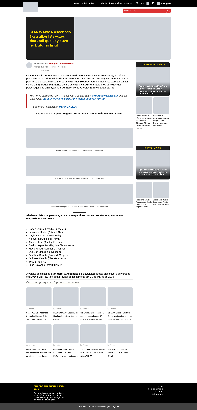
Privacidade (157, 394)
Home (76, 3)
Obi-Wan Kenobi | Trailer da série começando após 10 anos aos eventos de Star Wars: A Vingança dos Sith (92, 316)
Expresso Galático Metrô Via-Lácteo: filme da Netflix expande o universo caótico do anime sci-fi (153, 90)
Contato (128, 3)
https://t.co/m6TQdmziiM (57, 98)
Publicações (88, 3)
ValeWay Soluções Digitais (106, 406)
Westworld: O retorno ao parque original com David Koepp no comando (161, 120)
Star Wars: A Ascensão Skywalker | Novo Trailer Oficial (118, 352)
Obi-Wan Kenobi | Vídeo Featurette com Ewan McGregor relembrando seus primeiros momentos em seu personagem (65, 353)
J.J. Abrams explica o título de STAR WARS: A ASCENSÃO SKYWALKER (92, 352)
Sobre (160, 386)
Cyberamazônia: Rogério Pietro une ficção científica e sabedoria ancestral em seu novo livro (153, 172)
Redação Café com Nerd (61, 63)
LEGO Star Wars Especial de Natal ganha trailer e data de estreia (65, 316)
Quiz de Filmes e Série (111, 3)
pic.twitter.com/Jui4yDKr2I (89, 98)
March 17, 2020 (68, 106)
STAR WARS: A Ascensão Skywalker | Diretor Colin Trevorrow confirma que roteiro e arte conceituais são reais (38, 316)
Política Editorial (155, 389)
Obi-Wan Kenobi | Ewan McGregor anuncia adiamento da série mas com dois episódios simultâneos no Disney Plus (38, 353)
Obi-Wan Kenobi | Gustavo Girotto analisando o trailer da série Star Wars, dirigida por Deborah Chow (120, 316)
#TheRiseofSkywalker (105, 95)
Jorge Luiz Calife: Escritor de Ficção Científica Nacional (161, 202)
